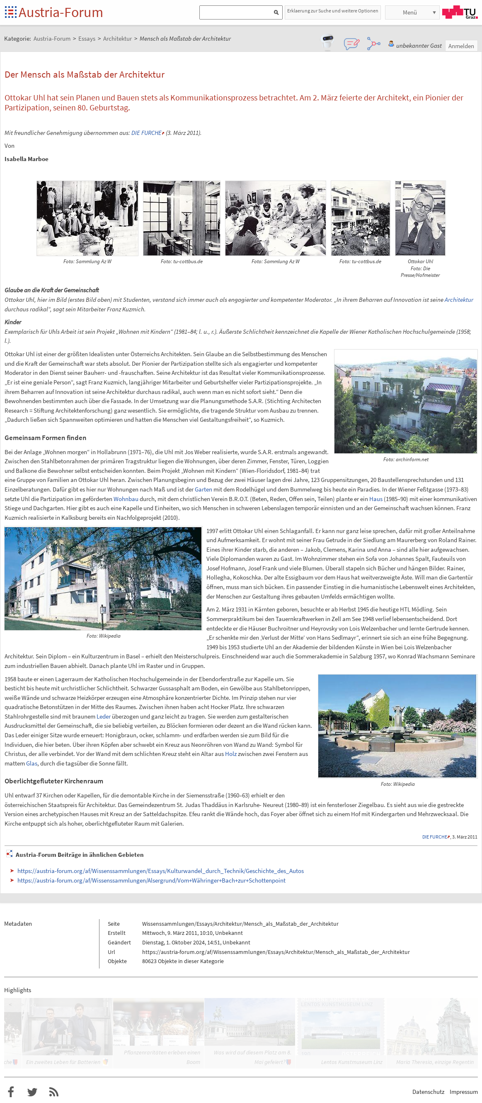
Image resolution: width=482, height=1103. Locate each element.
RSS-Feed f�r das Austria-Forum (54, 1092)
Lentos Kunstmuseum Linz (352, 1062)
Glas (31, 763)
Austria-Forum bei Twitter (32, 1092)
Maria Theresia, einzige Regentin (435, 1062)
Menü (410, 12)
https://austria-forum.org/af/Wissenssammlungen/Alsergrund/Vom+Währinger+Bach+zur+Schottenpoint (151, 880)
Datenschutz (428, 1092)
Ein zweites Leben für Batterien (63, 1062)
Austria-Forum (61, 12)
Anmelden (461, 46)
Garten (203, 489)
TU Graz (460, 12)
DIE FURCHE (146, 133)
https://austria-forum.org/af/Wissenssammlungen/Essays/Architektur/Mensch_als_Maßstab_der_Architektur (276, 952)
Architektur (459, 299)
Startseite (11, 12)
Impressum (464, 1092)
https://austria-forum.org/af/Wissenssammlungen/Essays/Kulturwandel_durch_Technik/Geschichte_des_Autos (160, 871)
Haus (376, 499)
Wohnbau (126, 499)
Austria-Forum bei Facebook (10, 1092)
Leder (104, 716)
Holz (231, 754)
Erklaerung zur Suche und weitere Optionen (332, 10)
